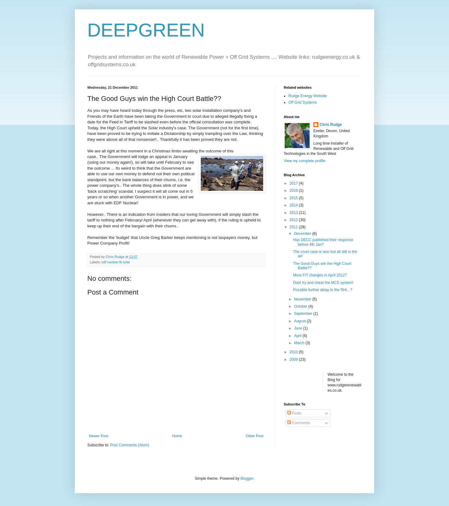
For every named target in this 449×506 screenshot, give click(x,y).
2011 (294, 227)
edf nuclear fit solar (116, 262)
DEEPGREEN (146, 30)
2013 (294, 213)
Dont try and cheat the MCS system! (323, 282)
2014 (294, 205)
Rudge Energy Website (307, 96)
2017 (294, 183)
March (300, 343)
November (303, 299)
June (298, 328)
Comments (298, 423)
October (301, 306)
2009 (294, 359)
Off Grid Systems (302, 102)
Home (177, 436)
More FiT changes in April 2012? (320, 275)
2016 (294, 190)
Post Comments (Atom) (129, 445)
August (300, 321)
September (303, 313)
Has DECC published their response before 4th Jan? (323, 242)
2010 (294, 352)
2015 (294, 198)
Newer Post (98, 436)
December (303, 233)
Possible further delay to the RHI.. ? (322, 290)
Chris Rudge (331, 124)
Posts (294, 413)
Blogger (246, 478)
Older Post (254, 436)
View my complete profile (304, 161)
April (298, 336)
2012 (294, 220)
